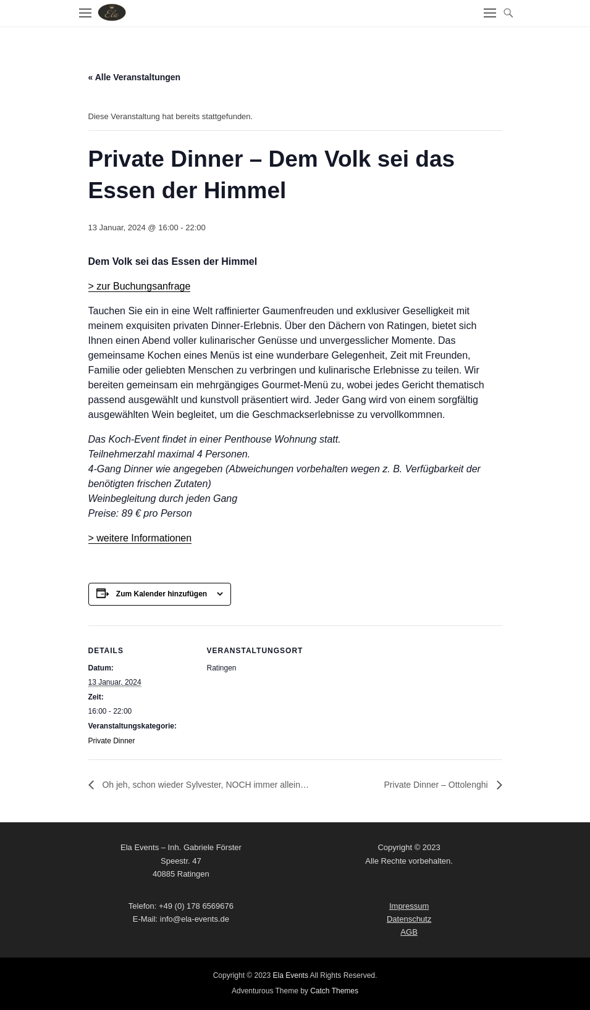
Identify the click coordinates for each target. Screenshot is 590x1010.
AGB (408, 932)
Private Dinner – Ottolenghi (437, 785)
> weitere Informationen (140, 538)
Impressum (409, 906)
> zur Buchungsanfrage (139, 286)
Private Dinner (111, 741)
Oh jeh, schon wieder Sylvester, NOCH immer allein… (204, 785)
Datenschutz (409, 919)
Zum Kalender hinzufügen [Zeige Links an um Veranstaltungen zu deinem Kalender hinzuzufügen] (161, 594)
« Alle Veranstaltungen (134, 77)
